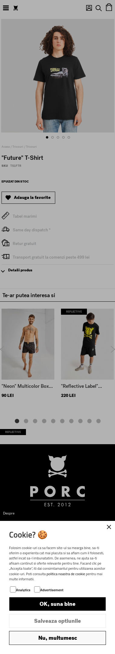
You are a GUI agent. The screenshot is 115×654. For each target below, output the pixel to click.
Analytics (23, 590)
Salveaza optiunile (57, 621)
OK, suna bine (57, 604)
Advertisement (51, 590)
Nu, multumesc (57, 638)
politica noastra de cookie (65, 574)
